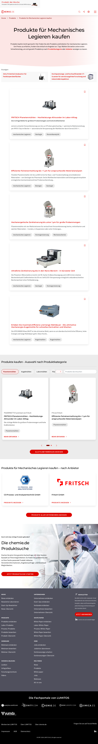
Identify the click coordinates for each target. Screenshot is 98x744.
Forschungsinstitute (9, 672)
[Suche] (79, 12)
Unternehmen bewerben (43, 609)
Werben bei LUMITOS (9, 724)
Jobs (36, 675)
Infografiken (6, 668)
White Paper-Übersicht (42, 636)
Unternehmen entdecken (43, 598)
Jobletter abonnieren (42, 648)
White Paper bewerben (42, 632)
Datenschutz (25, 731)
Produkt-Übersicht (8, 636)
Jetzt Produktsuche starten (20, 574)
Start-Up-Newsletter (9, 605)
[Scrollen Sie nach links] (57, 371)
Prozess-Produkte (8, 629)
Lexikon (4, 665)
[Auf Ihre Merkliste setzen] (85, 91)
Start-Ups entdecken (42, 602)
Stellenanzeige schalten (43, 652)
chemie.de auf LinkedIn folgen (85, 619)
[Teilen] (84, 12)
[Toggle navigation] (95, 12)
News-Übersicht (7, 609)
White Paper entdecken (42, 621)
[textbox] (80, 371)
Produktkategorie (55, 49)
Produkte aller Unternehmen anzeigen (49, 515)
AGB (15, 731)
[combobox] (80, 372)
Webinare (37, 679)
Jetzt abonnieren (84, 614)
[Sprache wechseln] (88, 12)
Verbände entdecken (41, 605)
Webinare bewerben (8, 648)
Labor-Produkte (7, 625)
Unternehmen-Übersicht (43, 612)
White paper (38, 672)
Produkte (37, 668)
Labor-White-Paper (41, 625)
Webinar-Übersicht (8, 652)
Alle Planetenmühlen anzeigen (49, 452)
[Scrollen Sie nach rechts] (60, 371)
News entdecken (7, 598)
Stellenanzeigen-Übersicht (44, 655)
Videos (3, 675)
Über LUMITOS (26, 724)
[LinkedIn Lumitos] (95, 731)
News (36, 665)
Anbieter (69, 49)
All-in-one (38, 682)
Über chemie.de (41, 724)
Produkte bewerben (8, 632)
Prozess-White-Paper (42, 629)
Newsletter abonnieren (10, 602)
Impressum (5, 731)
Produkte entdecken (9, 621)
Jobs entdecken (40, 645)
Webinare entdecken (9, 645)
